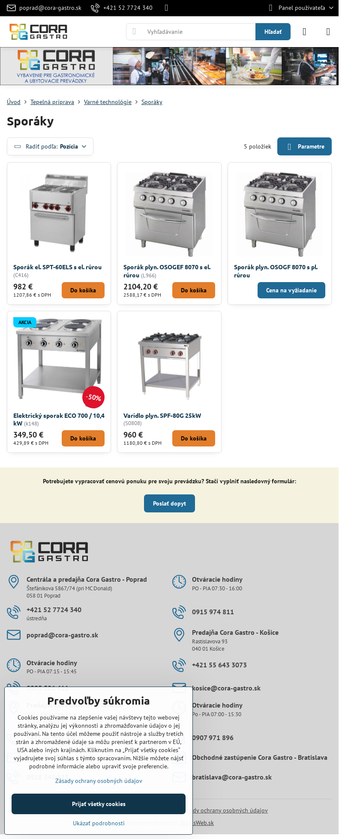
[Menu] (328, 31)
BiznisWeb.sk (197, 823)
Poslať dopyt (169, 503)
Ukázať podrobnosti (99, 823)
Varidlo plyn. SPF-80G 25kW (162, 415)
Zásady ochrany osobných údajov (224, 810)
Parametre (304, 147)
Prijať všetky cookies (99, 804)
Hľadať (273, 32)
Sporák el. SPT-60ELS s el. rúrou (57, 267)
